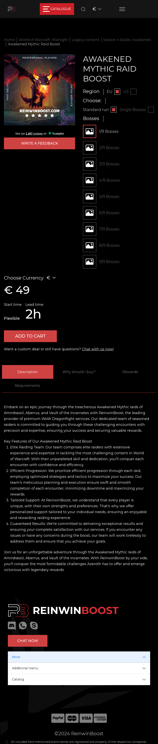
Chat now (27, 641)
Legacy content (85, 40)
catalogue (57, 9)
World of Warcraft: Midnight (43, 40)
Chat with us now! (98, 349)
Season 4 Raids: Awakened (127, 40)
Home (9, 40)
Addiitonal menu (25, 668)
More (16, 657)
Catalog (18, 679)
